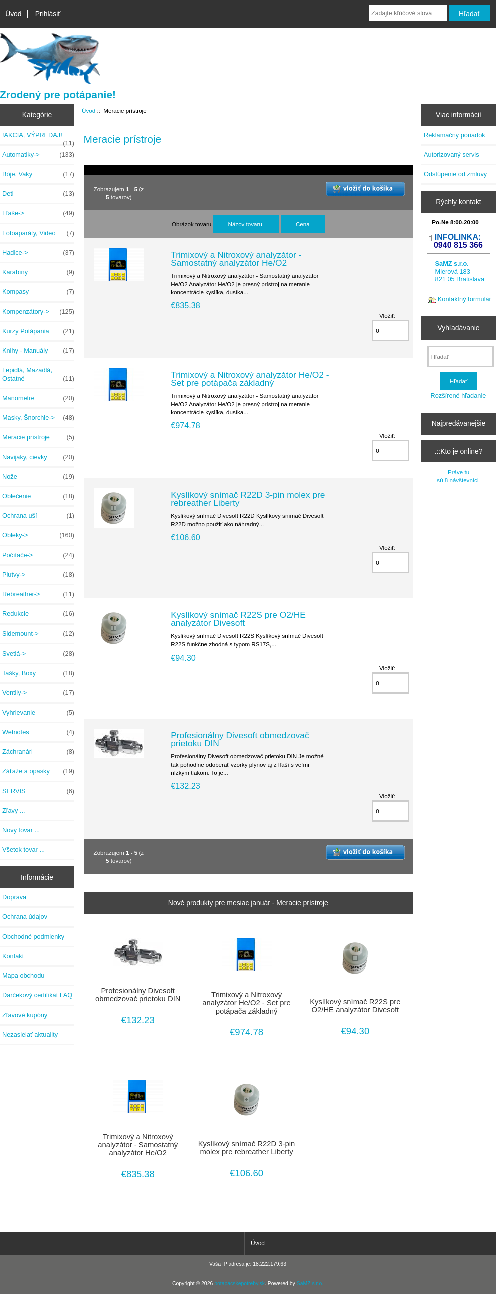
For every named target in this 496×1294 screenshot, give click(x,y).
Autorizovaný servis (452, 154)
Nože (38, 477)
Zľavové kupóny (25, 1015)
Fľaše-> (38, 213)
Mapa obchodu (23, 975)
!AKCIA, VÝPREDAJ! (38, 137)
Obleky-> (38, 535)
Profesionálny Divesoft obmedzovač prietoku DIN (240, 739)
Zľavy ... (14, 810)
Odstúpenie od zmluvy (455, 174)
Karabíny (38, 272)
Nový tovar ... (21, 830)
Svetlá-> (38, 654)
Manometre (38, 398)
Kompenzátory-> (38, 312)
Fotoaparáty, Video (38, 233)
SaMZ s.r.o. (310, 1283)
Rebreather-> (38, 594)
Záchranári (38, 752)
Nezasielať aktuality (30, 1034)
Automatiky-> (38, 155)
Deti (38, 194)
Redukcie (38, 614)
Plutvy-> (38, 575)
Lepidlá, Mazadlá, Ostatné (38, 374)
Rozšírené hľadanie (458, 395)
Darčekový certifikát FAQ (37, 995)
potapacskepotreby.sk (239, 1283)
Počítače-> (38, 555)
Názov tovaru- (246, 224)
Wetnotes (38, 732)
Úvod (14, 14)
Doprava (14, 897)
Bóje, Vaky (38, 174)
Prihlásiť (48, 14)
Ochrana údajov (25, 916)
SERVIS (38, 791)
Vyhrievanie (38, 713)
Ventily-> (38, 693)
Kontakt (13, 956)
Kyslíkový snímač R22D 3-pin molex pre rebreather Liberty (248, 499)
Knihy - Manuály (38, 351)
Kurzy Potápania (38, 331)
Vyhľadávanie (459, 328)
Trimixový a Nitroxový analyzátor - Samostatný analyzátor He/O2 (236, 259)
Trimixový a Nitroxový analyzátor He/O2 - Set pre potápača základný (250, 379)
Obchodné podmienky (33, 936)
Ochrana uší (38, 516)
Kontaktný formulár (465, 299)
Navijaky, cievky (38, 457)
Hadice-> (38, 253)
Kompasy (38, 292)
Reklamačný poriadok (455, 135)
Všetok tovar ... (23, 849)
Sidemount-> (38, 634)
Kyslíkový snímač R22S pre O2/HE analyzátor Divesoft (238, 619)
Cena (303, 224)
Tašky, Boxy (38, 673)
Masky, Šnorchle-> (38, 418)
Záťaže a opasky (38, 771)
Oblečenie (38, 496)
